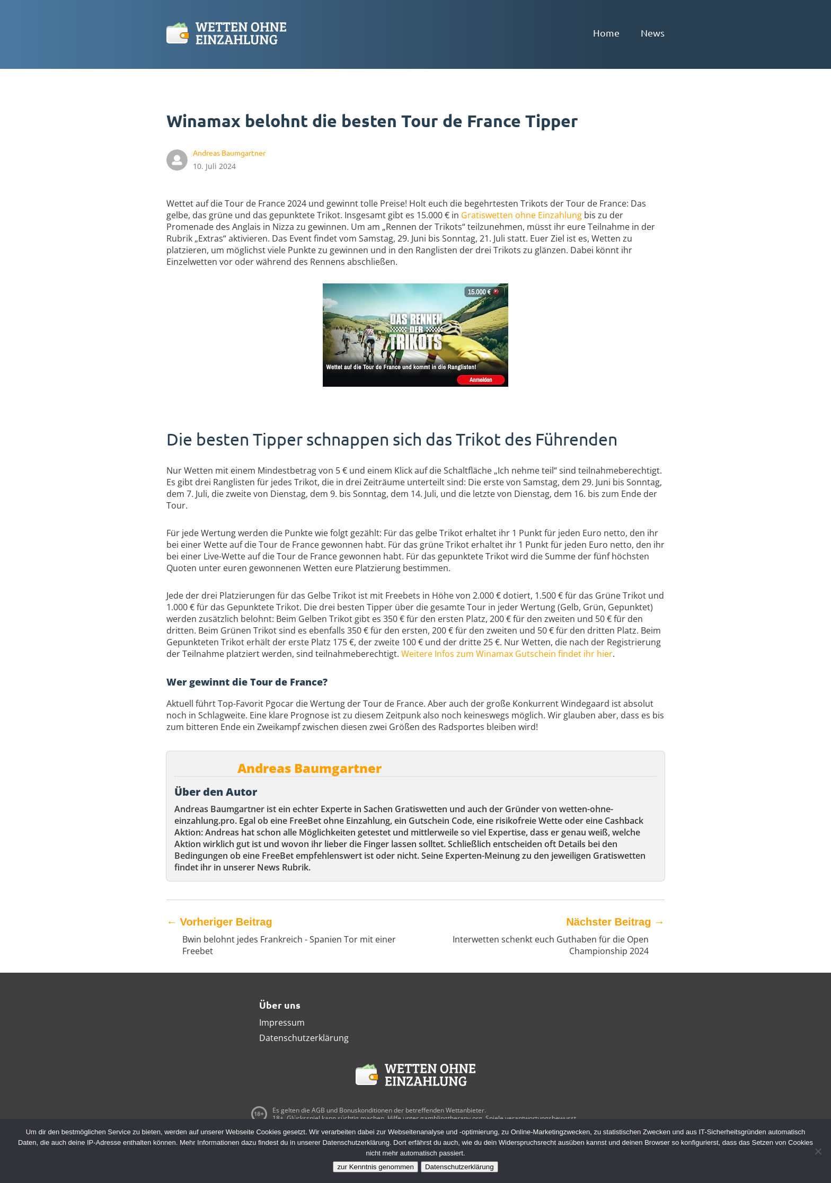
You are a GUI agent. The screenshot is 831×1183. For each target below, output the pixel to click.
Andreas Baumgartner (309, 768)
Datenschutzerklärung (304, 1038)
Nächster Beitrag (615, 922)
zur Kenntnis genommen (375, 1167)
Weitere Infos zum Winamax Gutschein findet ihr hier (507, 654)
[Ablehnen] (817, 1151)
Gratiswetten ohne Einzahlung (521, 215)
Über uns (279, 1005)
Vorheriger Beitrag (219, 922)
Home (606, 32)
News (653, 32)
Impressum (282, 1022)
